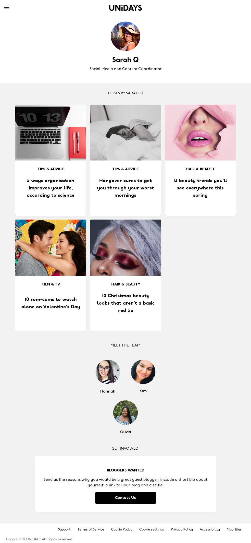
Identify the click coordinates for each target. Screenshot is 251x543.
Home (125, 8)
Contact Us (125, 498)
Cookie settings (151, 529)
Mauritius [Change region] (234, 529)
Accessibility (210, 529)
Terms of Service (90, 529)
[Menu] (6, 7)
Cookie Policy (121, 529)
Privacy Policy (182, 529)
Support (64, 529)
